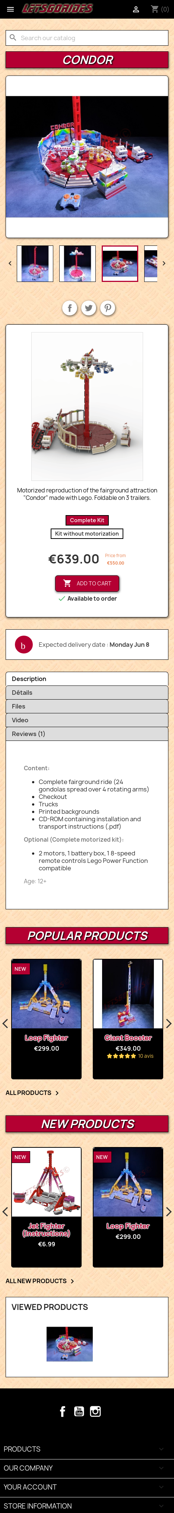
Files (18, 706)
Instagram (95, 1411)
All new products (41, 1281)
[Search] (87, 38)
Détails (22, 692)
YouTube (79, 1411)
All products (33, 1093)
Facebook (62, 1411)
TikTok (111, 1411)
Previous (5, 1024)
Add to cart (87, 583)
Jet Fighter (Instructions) (46, 1229)
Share (69, 308)
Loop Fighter (46, 1038)
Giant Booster (128, 1038)
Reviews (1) (28, 734)
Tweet (88, 308)
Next (168, 1024)
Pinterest (107, 308)
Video (20, 720)
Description (29, 679)
